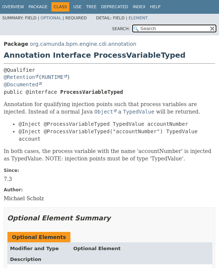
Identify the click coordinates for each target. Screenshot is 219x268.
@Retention (19, 77)
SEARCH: (121, 28)
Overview (13, 6)
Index (139, 6)
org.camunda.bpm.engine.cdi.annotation (83, 44)
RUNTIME (53, 77)
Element (137, 18)
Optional (51, 18)
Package (38, 6)
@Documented (21, 84)
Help (155, 6)
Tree (91, 6)
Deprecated (114, 6)
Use (77, 6)
